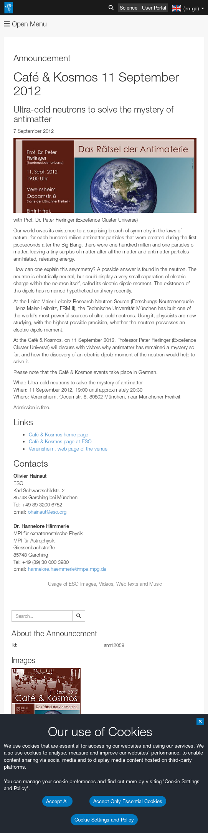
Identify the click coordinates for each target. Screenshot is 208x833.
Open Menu (25, 24)
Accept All (57, 801)
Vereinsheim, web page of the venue (68, 449)
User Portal (154, 8)
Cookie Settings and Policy (104, 820)
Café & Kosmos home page (58, 434)
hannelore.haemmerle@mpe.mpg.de (67, 569)
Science (128, 8)
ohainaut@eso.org (47, 512)
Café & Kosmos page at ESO (60, 441)
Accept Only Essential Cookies (127, 801)
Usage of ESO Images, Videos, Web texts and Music (105, 584)
